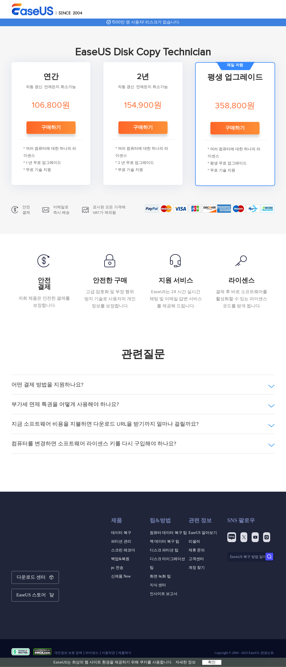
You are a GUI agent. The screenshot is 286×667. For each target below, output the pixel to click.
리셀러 (194, 541)
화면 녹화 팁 (160, 576)
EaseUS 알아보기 (203, 533)
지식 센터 (158, 585)
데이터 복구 (121, 533)
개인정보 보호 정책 (68, 647)
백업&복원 (120, 559)
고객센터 (196, 559)
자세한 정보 (185, 662)
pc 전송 (117, 568)
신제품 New (121, 576)
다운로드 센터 (35, 575)
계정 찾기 (197, 568)
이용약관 (108, 647)
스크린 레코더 (123, 550)
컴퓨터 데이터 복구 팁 (168, 533)
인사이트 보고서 (164, 594)
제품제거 (124, 647)
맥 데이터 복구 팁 (165, 541)
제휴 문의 (197, 550)
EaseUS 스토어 (35, 590)
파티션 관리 (121, 541)
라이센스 (92, 647)
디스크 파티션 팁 (164, 550)
